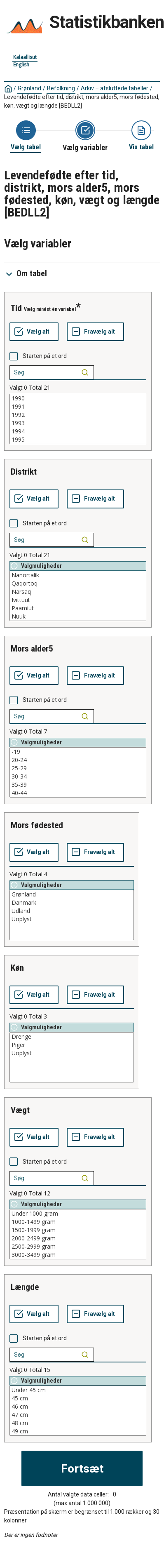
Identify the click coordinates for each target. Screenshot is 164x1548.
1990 (78, 398)
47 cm (78, 1415)
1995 (78, 439)
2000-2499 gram (78, 1238)
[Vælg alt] (34, 331)
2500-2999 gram (78, 1246)
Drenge (72, 1037)
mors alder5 (32, 649)
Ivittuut (78, 600)
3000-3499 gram (78, 1255)
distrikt (24, 472)
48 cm (78, 1423)
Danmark (72, 903)
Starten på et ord (45, 356)
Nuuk (78, 616)
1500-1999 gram (78, 1230)
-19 (78, 752)
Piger (72, 1045)
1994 (78, 431)
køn (17, 968)
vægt (20, 1110)
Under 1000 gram (78, 1213)
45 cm (78, 1398)
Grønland (29, 88)
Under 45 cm (78, 1390)
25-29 (78, 768)
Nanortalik (78, 575)
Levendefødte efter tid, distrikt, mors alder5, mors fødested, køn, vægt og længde (81, 101)
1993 (78, 423)
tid (16, 308)
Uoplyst (72, 919)
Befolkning (61, 88)
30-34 (78, 776)
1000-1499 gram (78, 1222)
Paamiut (78, 608)
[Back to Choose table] (25, 136)
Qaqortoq (78, 583)
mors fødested (37, 825)
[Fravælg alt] (95, 331)
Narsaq (78, 592)
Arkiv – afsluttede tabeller (114, 88)
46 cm (78, 1406)
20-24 (78, 760)
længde (25, 1287)
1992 (78, 415)
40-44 (78, 793)
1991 (78, 406)
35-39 (78, 785)
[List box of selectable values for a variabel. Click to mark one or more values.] (77, 419)
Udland (72, 911)
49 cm (78, 1431)
